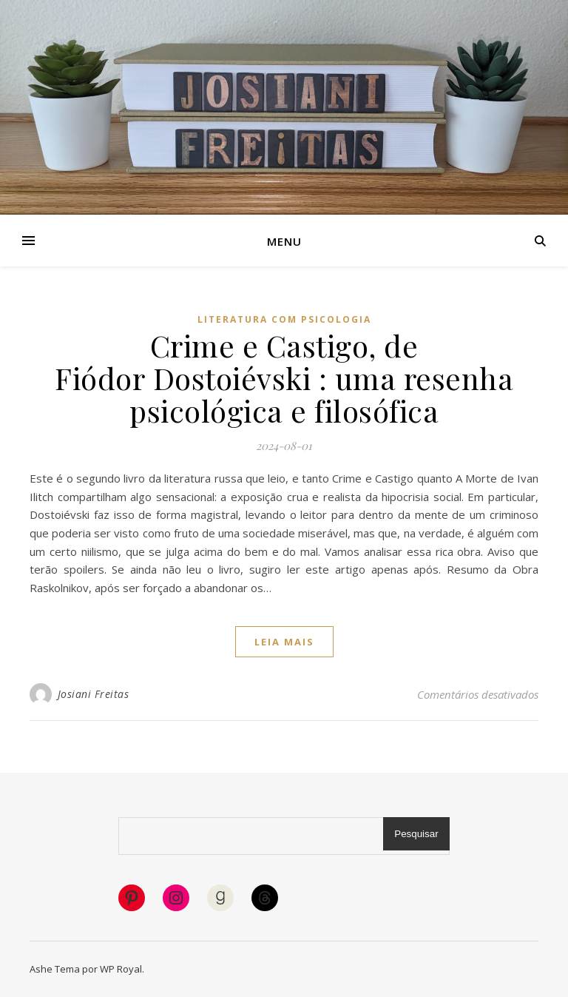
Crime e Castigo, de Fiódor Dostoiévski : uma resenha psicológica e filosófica (284, 378)
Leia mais (284, 641)
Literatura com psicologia (284, 319)
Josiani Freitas (93, 694)
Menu (284, 241)
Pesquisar (416, 833)
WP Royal (121, 969)
